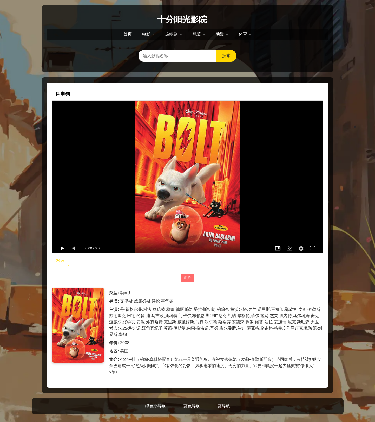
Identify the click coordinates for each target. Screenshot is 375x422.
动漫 (220, 34)
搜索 (226, 55)
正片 (187, 278)
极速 (60, 260)
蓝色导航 (191, 406)
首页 (127, 34)
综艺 (197, 34)
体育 (243, 34)
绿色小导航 (155, 406)
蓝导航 (224, 406)
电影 (146, 34)
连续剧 (171, 34)
